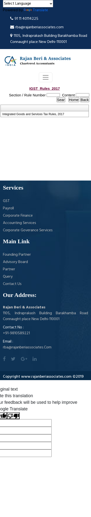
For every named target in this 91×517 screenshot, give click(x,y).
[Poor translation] (13, 415)
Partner (9, 269)
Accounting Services (19, 223)
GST (6, 201)
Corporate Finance (18, 216)
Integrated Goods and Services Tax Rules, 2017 (33, 114)
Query (8, 277)
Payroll (8, 208)
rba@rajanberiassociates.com (37, 27)
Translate (36, 10)
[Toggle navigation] (45, 77)
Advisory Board (15, 262)
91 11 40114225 (24, 19)
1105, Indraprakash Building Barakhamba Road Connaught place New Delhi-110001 (48, 39)
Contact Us (12, 284)
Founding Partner (17, 255)
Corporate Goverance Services (28, 230)
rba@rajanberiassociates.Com (27, 347)
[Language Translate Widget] (28, 3)
